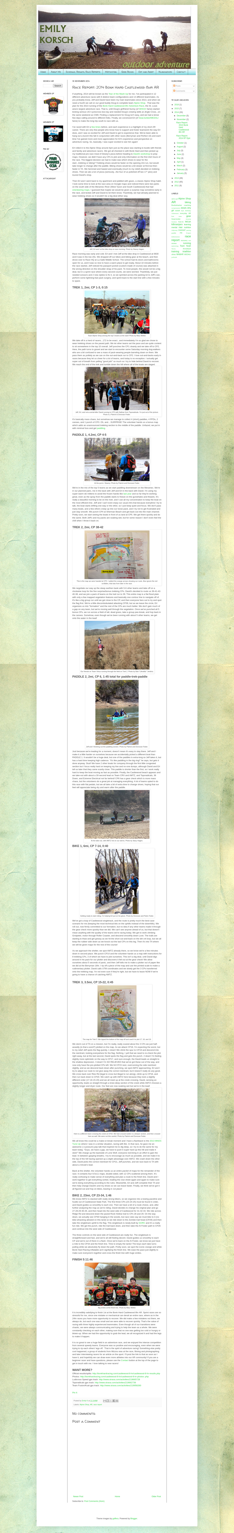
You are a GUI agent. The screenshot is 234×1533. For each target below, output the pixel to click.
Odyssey (174, 230)
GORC (142, 1223)
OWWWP (182, 230)
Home (43, 71)
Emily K (85, 1401)
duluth (177, 211)
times (98, 127)
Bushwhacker (176, 205)
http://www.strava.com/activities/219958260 (120, 1385)
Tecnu (173, 249)
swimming (174, 246)
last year (127, 494)
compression (175, 208)
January (180, 173)
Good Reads (127, 71)
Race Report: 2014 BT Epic (183, 137)
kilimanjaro (177, 224)
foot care (176, 216)
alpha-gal (174, 199)
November (181, 119)
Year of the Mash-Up (118, 94)
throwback (187, 249)
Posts (177, 86)
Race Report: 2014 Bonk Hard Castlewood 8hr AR (182, 127)
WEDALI (187, 254)
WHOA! (142, 109)
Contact (181, 71)
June (179, 154)
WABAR (180, 254)
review (173, 243)
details (184, 208)
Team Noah (185, 246)
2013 (177, 178)
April (179, 162)
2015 (177, 108)
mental (174, 227)
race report (97, 1404)
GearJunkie (175, 219)
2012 (177, 182)
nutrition (187, 227)
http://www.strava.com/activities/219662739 (115, 1382)
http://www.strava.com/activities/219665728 (119, 1379)
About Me (56, 71)
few (93, 127)
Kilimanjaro (165, 71)
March (180, 165)
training (175, 251)
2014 (177, 112)
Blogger (133, 1518)
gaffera (115, 1518)
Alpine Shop (139, 103)
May (179, 158)
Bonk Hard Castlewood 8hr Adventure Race (123, 106)
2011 (177, 185)
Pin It (74, 1392)
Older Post (156, 1496)
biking (188, 202)
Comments (179, 91)
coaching (187, 205)
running (187, 243)
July (179, 150)
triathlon (187, 251)
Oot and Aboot (146, 71)
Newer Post (78, 1496)
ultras (173, 254)
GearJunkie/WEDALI (149, 118)
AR (91, 1404)
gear (188, 216)
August (180, 147)
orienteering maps (81, 190)
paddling (101, 428)
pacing (188, 230)
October (180, 143)
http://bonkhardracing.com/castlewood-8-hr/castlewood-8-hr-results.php (126, 1373)
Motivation (111, 71)
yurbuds (174, 257)
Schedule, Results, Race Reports (83, 71)
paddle (173, 233)
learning (187, 224)
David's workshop (141, 154)
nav (180, 227)
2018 (177, 104)
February (181, 169)
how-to (180, 222)
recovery (184, 240)
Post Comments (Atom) (94, 1501)
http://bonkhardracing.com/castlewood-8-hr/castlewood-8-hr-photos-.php (114, 1376)
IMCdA (188, 222)
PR (181, 233)
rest (189, 240)
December (181, 116)
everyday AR (185, 213)
